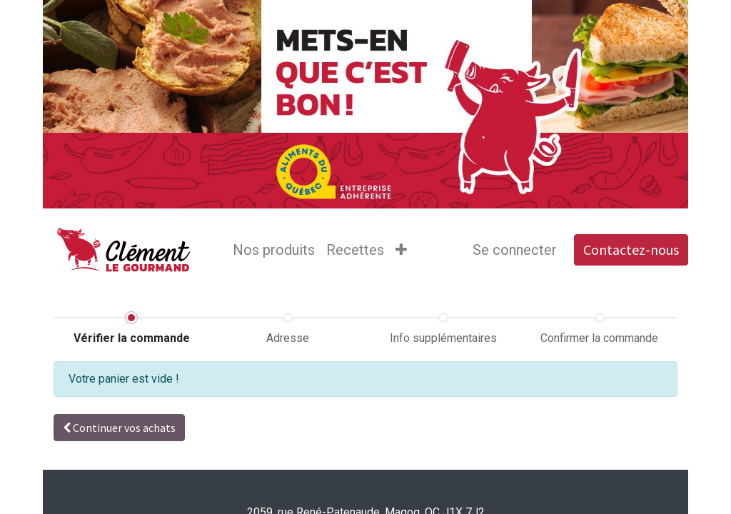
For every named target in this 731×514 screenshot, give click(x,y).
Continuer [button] (119, 427)
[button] (401, 249)
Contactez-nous (631, 249)
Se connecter (515, 249)
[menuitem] (274, 249)
